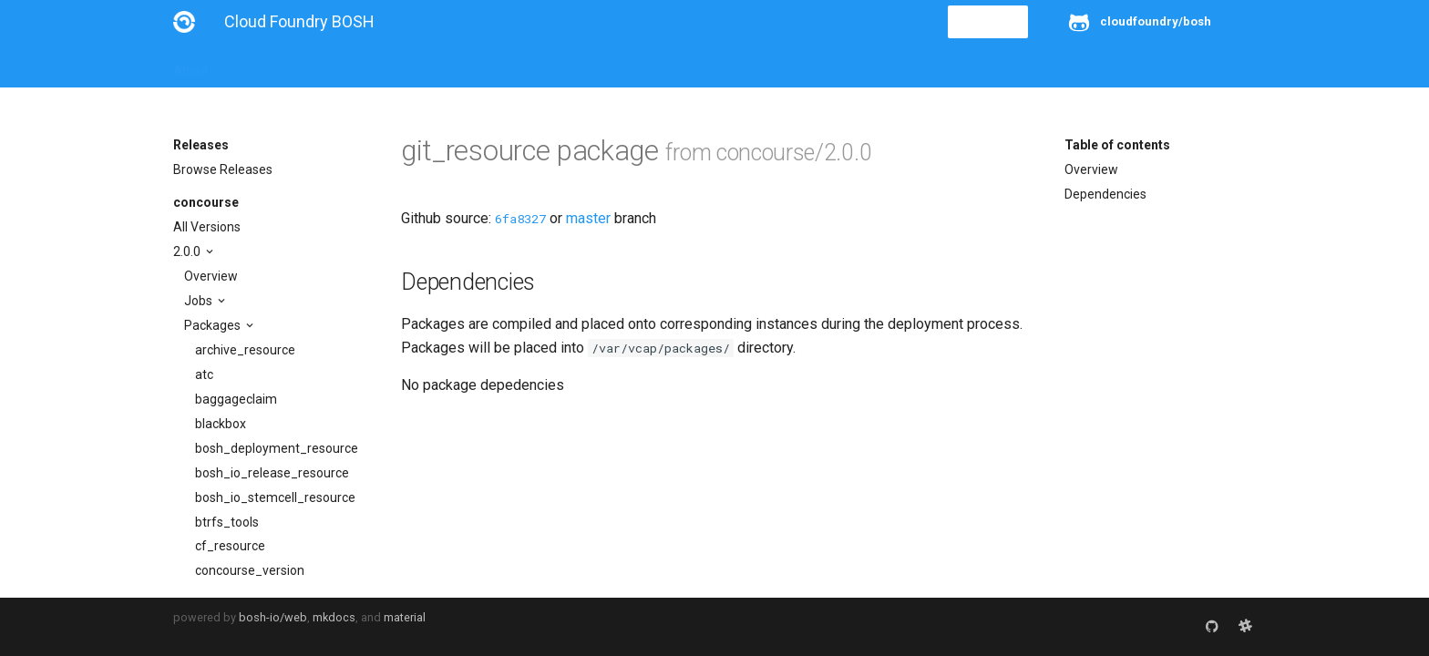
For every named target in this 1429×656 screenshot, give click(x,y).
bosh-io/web (273, 617)
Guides (338, 65)
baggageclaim (236, 399)
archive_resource (245, 350)
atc (204, 374)
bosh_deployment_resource (276, 448)
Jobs (199, 300)
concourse (206, 202)
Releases (574, 65)
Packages (213, 325)
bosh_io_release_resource (272, 473)
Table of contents (1117, 145)
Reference (412, 65)
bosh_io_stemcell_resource (275, 497)
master (588, 218)
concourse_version (249, 570)
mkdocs (334, 617)
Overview (211, 276)
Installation (263, 65)
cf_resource (230, 545)
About (191, 65)
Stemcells (495, 65)
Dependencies (1105, 194)
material (405, 617)
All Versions (207, 227)
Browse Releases (222, 169)
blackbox (220, 423)
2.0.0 (188, 251)
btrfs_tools (227, 522)
